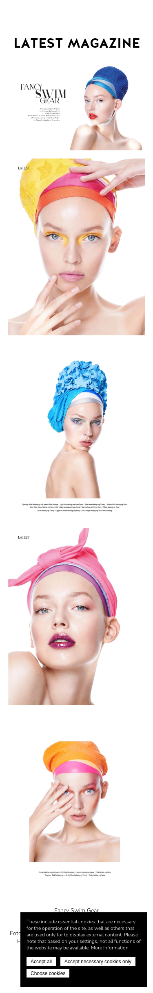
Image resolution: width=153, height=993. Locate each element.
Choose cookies (48, 973)
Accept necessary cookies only (97, 961)
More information (110, 948)
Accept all (41, 961)
